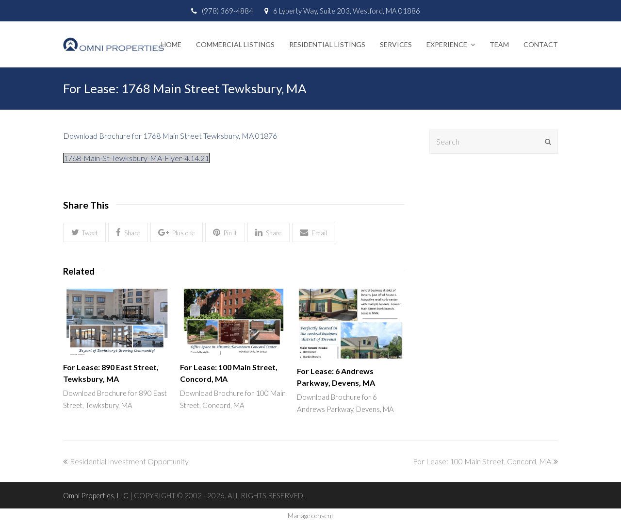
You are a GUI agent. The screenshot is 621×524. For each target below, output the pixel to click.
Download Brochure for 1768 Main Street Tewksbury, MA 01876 (170, 135)
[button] (84, 233)
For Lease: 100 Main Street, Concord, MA (485, 461)
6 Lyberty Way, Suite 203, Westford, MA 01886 (346, 10)
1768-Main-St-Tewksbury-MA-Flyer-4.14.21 (136, 158)
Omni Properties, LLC (96, 495)
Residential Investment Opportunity (126, 461)
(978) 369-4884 (227, 10)
